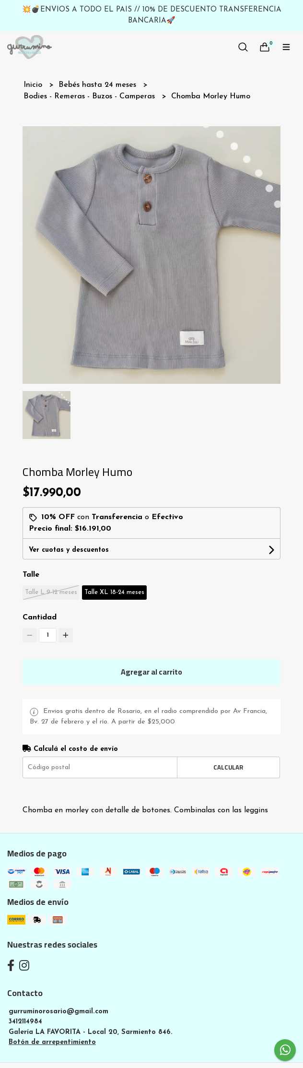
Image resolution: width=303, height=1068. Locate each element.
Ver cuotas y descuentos (69, 550)
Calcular (228, 767)
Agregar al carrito (151, 672)
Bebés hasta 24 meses (98, 85)
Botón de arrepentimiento (52, 1042)
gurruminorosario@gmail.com (58, 1011)
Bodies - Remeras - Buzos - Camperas (90, 96)
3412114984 (25, 1021)
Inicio (34, 85)
